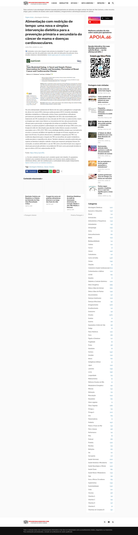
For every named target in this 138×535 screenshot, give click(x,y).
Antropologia (100, 228)
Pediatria (100, 422)
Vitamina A (100, 496)
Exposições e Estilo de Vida (100, 325)
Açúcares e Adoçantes (100, 211)
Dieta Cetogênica (100, 285)
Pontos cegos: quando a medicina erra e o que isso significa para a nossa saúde (105, 189)
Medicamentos (100, 379)
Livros (100, 372)
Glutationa (100, 349)
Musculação (100, 396)
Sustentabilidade (100, 486)
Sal (100, 453)
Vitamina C (100, 500)
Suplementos (100, 483)
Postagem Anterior (30, 215)
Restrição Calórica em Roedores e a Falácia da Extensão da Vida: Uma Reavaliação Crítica (32, 200)
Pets (100, 436)
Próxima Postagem (77, 215)
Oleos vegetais (100, 402)
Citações (100, 265)
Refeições (100, 449)
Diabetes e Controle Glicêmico (100, 281)
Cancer (100, 248)
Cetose (100, 261)
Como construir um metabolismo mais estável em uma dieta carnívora (104, 99)
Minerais (100, 389)
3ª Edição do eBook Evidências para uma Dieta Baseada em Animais (105, 135)
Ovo (100, 416)
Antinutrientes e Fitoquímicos (100, 221)
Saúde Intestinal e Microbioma (100, 463)
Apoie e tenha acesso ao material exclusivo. (38, 162)
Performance (100, 433)
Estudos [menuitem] (74, 3)
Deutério (100, 278)
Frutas (100, 345)
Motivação (100, 392)
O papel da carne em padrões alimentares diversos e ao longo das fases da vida (53, 199)
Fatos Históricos (100, 332)
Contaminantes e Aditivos (100, 271)
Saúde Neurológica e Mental (100, 466)
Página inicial (29, 17)
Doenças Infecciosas (100, 302)
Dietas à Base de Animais (100, 288)
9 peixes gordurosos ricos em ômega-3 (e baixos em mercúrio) (105, 176)
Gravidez (100, 355)
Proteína (100, 443)
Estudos (51, 167)
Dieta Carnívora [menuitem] (87, 3)
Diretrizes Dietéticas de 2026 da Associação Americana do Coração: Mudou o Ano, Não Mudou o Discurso (74, 202)
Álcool (100, 214)
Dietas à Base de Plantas (100, 291)
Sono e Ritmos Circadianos (100, 479)
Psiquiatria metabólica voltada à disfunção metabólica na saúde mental (105, 111)
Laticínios (100, 369)
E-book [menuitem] (54, 3)
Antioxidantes (100, 224)
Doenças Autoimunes (100, 298)
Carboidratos (100, 255)
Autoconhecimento (100, 234)
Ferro (100, 335)
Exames (100, 322)
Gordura (100, 352)
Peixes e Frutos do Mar (100, 426)
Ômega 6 (100, 412)
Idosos (100, 359)
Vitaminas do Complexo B (100, 510)
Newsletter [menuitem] (63, 3)
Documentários (100, 295)
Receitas (100, 446)
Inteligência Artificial (100, 362)
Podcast (100, 439)
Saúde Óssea (100, 469)
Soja (100, 476)
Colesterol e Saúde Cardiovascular (100, 268)
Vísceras (100, 493)
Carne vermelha (100, 258)
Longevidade (100, 375)
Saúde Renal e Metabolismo (100, 473)
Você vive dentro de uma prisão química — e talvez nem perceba (104, 124)
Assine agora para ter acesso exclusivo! (60, 55)
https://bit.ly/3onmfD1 (37, 153)
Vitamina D (100, 503)
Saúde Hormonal (100, 459)
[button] (109, 3)
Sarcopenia (100, 456)
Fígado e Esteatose (100, 338)
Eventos (100, 318)
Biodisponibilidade (100, 241)
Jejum (100, 365)
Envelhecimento (100, 308)
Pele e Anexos (100, 429)
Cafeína (100, 245)
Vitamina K (100, 506)
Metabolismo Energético (100, 386)
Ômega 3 (100, 409)
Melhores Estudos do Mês (100, 382)
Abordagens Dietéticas (42, 17)
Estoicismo (100, 312)
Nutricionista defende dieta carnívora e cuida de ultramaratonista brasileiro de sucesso (105, 150)
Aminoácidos (100, 218)
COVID (100, 275)
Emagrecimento (100, 305)
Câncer (46, 167)
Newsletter (100, 399)
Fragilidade (100, 342)
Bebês (100, 238)
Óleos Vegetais (100, 406)
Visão (100, 490)
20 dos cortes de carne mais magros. (104, 90)
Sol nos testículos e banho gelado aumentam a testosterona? (104, 164)
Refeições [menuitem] (100, 3)
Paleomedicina (100, 419)
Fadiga (100, 328)
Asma (100, 231)
